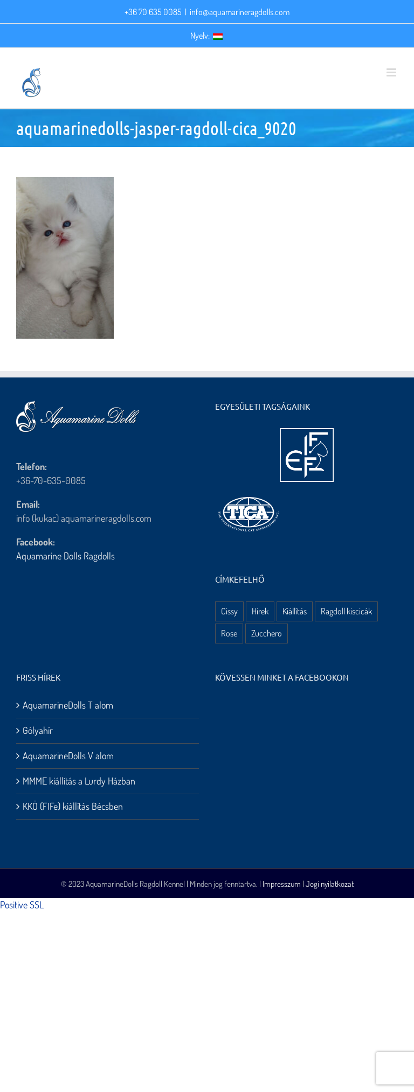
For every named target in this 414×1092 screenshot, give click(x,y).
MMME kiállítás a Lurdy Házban (79, 781)
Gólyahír (38, 730)
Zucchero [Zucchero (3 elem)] (266, 633)
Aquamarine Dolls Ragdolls (65, 556)
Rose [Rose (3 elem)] (229, 633)
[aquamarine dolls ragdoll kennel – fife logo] (307, 433)
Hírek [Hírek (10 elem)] (260, 611)
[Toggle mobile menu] (392, 72)
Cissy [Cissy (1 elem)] (229, 611)
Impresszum (282, 884)
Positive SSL (22, 905)
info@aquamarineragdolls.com (239, 11)
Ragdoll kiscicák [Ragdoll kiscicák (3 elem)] (346, 611)
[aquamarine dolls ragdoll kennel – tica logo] (248, 497)
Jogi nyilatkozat (330, 884)
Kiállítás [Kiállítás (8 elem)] (294, 611)
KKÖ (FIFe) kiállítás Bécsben (73, 806)
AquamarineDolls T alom (68, 705)
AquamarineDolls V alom (68, 755)
